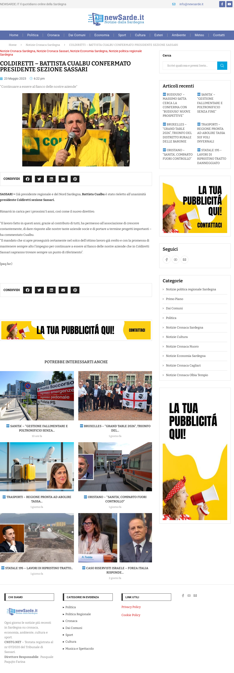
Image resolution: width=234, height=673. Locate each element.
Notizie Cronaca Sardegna (43, 44)
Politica (32, 35)
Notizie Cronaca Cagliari (183, 365)
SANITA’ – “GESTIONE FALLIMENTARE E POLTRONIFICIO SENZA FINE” (210, 103)
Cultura (140, 35)
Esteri (158, 35)
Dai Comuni (76, 35)
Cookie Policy (130, 615)
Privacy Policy (131, 607)
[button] (27, 179)
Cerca (222, 66)
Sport (122, 35)
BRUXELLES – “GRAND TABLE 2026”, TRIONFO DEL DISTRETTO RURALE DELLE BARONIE (177, 133)
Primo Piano (174, 299)
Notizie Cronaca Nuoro (182, 346)
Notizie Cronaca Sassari (53, 51)
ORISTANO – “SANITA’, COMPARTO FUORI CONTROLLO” (178, 154)
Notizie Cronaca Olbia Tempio (187, 375)
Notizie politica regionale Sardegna (191, 289)
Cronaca (53, 35)
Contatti (219, 35)
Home (13, 35)
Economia (101, 35)
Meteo (199, 35)
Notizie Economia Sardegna (89, 51)
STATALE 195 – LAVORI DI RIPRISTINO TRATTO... (37, 568)
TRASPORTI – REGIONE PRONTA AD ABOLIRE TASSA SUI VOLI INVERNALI (211, 133)
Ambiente (179, 35)
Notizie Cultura (177, 337)
